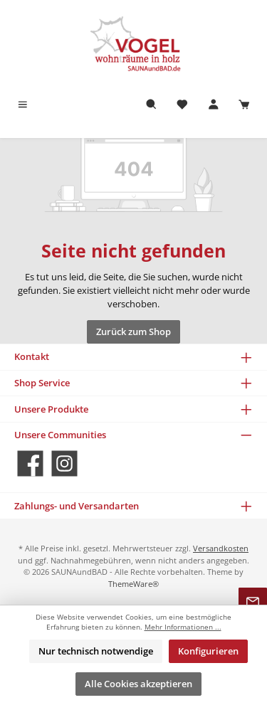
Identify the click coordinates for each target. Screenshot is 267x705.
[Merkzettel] (182, 105)
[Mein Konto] (213, 105)
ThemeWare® (133, 583)
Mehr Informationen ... (183, 627)
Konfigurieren (208, 651)
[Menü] (22, 105)
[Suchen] (151, 105)
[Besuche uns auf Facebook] (30, 463)
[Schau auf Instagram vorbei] (64, 463)
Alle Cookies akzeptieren (138, 683)
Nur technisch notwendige (95, 651)
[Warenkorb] (244, 105)
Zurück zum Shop (133, 331)
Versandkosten (220, 548)
